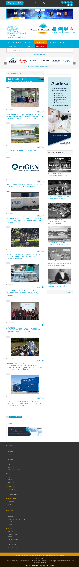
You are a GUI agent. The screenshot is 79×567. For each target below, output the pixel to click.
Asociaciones (11, 504)
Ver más (68, 292)
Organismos (11, 501)
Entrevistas (11, 454)
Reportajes (10, 459)
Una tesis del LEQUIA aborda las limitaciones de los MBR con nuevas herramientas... (58, 198)
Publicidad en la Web (13, 539)
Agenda (61, 42)
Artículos (10, 457)
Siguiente (18, 416)
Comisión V (10, 537)
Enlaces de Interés (12, 534)
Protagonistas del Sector (14, 470)
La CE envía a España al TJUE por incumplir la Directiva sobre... (58, 285)
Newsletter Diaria (12, 547)
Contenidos (16, 42)
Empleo (21, 46)
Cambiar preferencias (47, 565)
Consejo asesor (11, 489)
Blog (9, 464)
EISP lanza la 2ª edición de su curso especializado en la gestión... (59, 264)
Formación (12, 46)
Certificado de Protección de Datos (55, 555)
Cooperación (11, 507)
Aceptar (27, 565)
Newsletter (40, 46)
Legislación (10, 531)
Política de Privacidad (64, 561)
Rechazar (35, 565)
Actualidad (10, 451)
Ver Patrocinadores (39, 54)
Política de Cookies (39, 555)
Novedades (52, 42)
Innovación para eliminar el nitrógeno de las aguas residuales (59, 243)
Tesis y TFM (11, 467)
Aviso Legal (52, 561)
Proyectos (10, 477)
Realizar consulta (12, 492)
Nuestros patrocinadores (14, 542)
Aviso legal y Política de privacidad (24, 555)
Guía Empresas (40, 42)
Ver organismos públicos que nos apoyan (39, 66)
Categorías (28, 42)
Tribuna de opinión (13, 494)
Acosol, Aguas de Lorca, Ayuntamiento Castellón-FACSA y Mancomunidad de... (58, 175)
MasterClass (11, 522)
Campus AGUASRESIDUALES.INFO (17, 519)
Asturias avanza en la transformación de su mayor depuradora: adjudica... (57, 221)
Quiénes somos (12, 544)
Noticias (14, 73)
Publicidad (30, 46)
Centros (10, 479)
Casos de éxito (11, 462)
